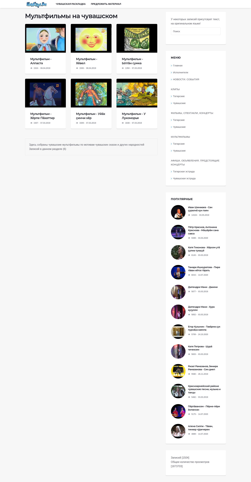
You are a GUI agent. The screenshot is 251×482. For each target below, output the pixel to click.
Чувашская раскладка (71, 4)
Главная (178, 65)
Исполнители (180, 72)
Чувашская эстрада (184, 178)
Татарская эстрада (184, 171)
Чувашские (179, 103)
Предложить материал (106, 4)
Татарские (179, 96)
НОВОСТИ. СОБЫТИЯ (186, 79)
